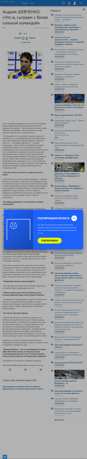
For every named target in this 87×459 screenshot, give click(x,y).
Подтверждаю (49, 240)
